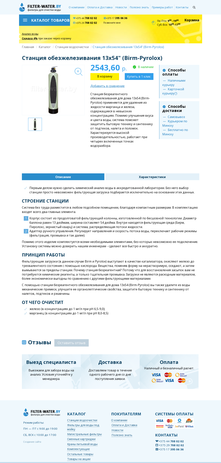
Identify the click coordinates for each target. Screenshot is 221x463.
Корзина (191, 20)
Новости (121, 7)
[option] (53, 90)
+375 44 (85, 18)
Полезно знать (139, 7)
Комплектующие (78, 449)
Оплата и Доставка (99, 7)
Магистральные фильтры (84, 434)
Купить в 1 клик (139, 76)
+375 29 (85, 22)
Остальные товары (80, 454)
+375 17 (115, 18)
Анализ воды (30, 34)
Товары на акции (78, 459)
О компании (76, 7)
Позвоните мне (112, 22)
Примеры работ (162, 7)
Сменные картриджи (81, 439)
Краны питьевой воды (82, 444)
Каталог (45, 47)
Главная (28, 47)
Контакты (182, 7)
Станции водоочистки (72, 47)
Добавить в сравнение (107, 86)
